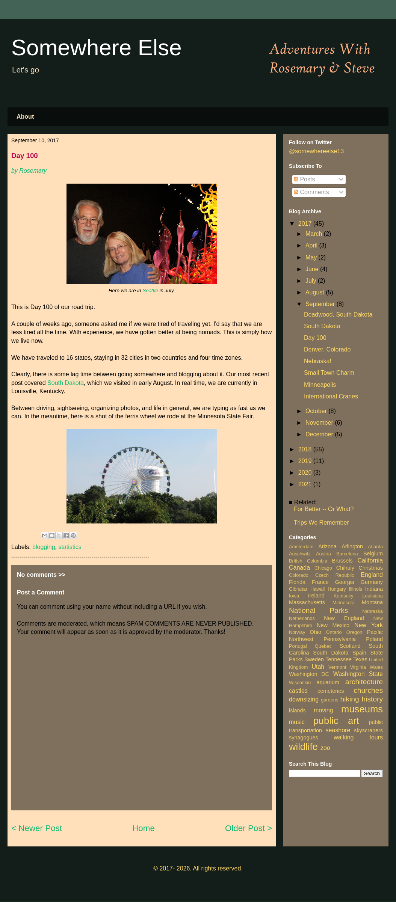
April (312, 245)
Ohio (315, 632)
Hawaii (317, 589)
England (372, 575)
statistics (69, 547)
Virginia (358, 667)
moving (323, 710)
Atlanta (375, 546)
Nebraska (372, 611)
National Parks (318, 610)
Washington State (358, 674)
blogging (43, 547)
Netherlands (302, 618)
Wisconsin (300, 682)
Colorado (298, 575)
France (320, 582)
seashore (337, 730)
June (312, 269)
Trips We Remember (321, 522)
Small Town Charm (329, 373)
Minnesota (344, 602)
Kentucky (344, 596)
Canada (299, 567)
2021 (305, 484)
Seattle (150, 290)
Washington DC (309, 674)
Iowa (294, 596)
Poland (374, 639)
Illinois (355, 589)
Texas (360, 659)
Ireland (316, 596)
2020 (305, 472)
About (25, 116)
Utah (317, 667)
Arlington (352, 546)
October (316, 411)
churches (368, 690)
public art (336, 720)
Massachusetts (307, 602)
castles (298, 691)
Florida (297, 582)
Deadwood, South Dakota (338, 314)
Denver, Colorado (327, 349)
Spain (359, 653)
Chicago (323, 568)
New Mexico (333, 625)
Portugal (298, 646)
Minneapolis (320, 385)
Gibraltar (298, 589)
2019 (305, 461)
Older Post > (248, 828)
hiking (349, 699)
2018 (305, 449)
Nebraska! (317, 361)
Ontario (334, 632)
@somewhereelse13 (316, 151)
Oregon (354, 632)
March (314, 234)
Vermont (337, 667)
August (315, 292)
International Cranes (331, 396)
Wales (376, 667)
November (320, 422)
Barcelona (347, 554)
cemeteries (330, 691)
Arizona (327, 546)
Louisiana (372, 596)
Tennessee (338, 659)
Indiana (374, 589)
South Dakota (65, 383)
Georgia (344, 582)
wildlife (303, 746)
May (312, 257)
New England (344, 618)
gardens (329, 700)
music (297, 722)
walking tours (358, 737)
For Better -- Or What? (324, 509)
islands (297, 710)
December (320, 434)
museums (362, 709)
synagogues (303, 738)
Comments (311, 192)
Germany (372, 582)
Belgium (373, 554)
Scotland (350, 646)
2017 (305, 223)
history (372, 699)
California (370, 560)
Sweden (314, 659)
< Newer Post (36, 828)
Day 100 (315, 338)
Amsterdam (301, 546)
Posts (304, 179)
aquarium (328, 682)
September (321, 304)
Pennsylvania (339, 639)
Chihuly (345, 568)
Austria (323, 554)
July (311, 281)
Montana (372, 602)
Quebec (323, 646)
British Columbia (308, 561)
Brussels (342, 561)
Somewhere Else (96, 47)
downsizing (304, 699)
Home (143, 828)
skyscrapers (368, 730)
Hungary (337, 589)
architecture (364, 682)
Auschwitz (300, 554)
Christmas (370, 568)
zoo (325, 748)
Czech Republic (334, 575)
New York (368, 625)
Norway (297, 632)
